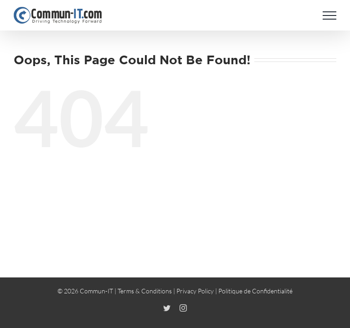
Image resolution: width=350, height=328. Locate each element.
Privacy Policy (195, 291)
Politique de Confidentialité (255, 291)
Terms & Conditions (145, 291)
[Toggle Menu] (329, 15)
